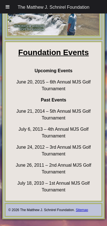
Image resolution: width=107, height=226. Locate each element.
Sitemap (82, 210)
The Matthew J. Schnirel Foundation (53, 7)
